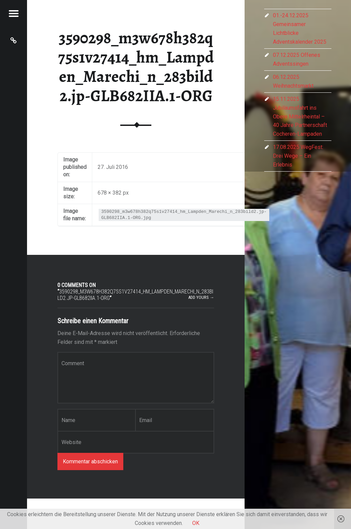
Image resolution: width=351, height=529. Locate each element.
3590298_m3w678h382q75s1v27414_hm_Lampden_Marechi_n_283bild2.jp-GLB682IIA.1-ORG (136, 67)
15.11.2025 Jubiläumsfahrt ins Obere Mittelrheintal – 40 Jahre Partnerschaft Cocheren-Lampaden (300, 116)
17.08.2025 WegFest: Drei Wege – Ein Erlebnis (298, 156)
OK (195, 523)
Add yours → (201, 297)
